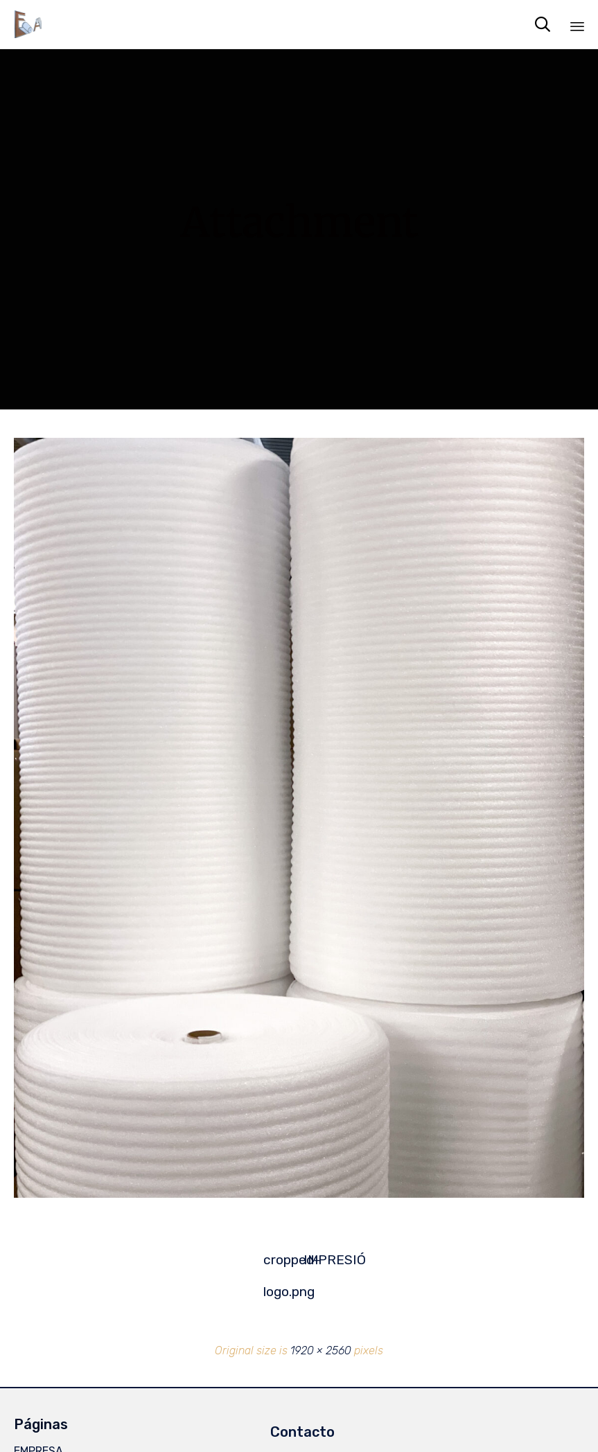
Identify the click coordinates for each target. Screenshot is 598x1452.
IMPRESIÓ (319, 1260)
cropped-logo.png (279, 1264)
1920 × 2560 (320, 1350)
